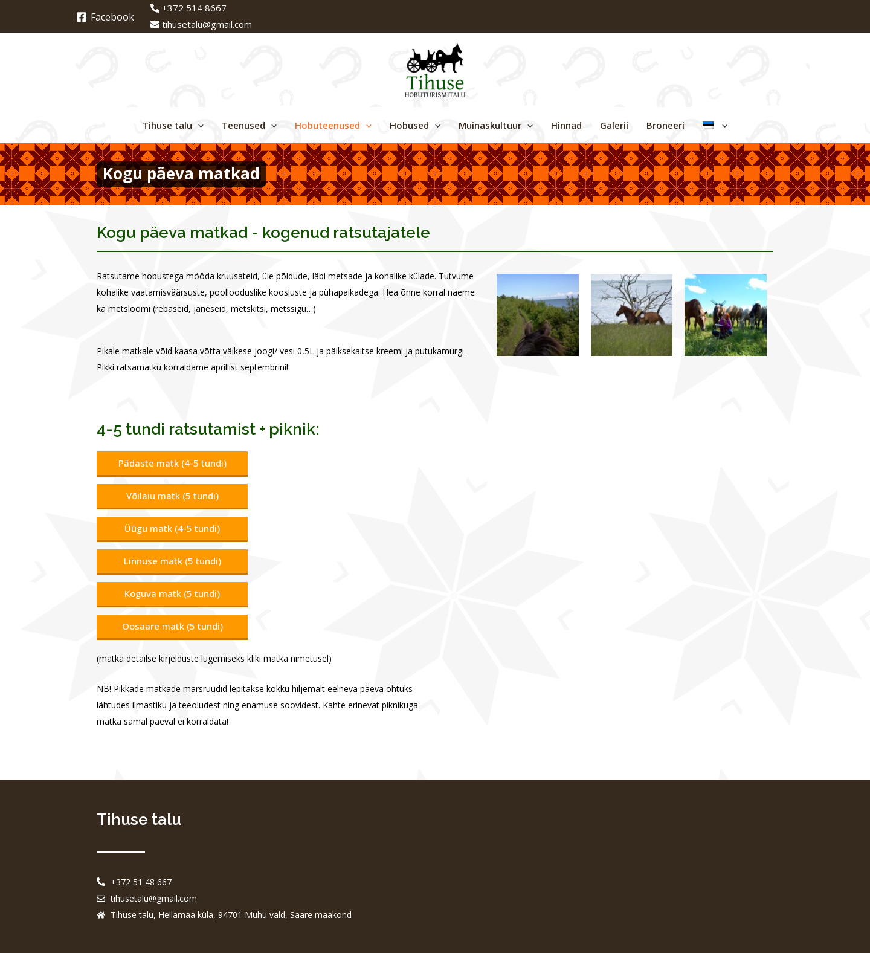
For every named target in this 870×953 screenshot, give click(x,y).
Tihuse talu (173, 125)
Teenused (249, 125)
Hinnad (566, 125)
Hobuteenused (333, 125)
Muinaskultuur (496, 125)
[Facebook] (105, 16)
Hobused (415, 125)
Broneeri (665, 125)
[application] (198, 125)
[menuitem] (715, 125)
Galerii (614, 125)
